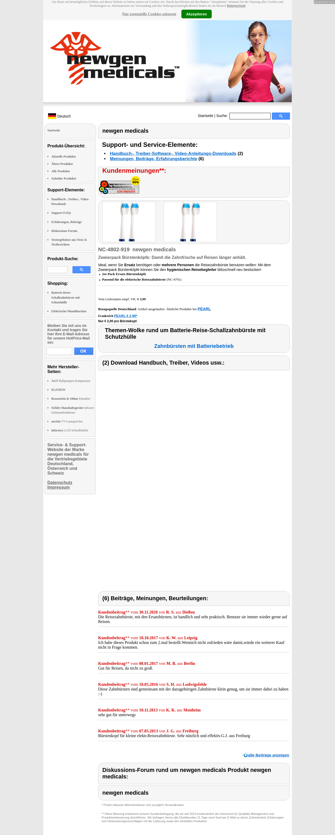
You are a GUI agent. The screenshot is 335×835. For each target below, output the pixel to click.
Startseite (205, 116)
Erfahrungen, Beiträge (66, 222)
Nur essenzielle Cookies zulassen (149, 14)
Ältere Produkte (62, 164)
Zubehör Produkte (63, 178)
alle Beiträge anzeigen (268, 755)
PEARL (204, 309)
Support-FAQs (61, 213)
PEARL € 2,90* (125, 316)
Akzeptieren (196, 14)
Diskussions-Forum (64, 231)
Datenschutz (236, 6)
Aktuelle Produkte (63, 156)
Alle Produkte (60, 171)
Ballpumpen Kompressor (70, 381)
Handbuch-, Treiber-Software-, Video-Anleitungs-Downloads (173, 153)
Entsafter (70, 398)
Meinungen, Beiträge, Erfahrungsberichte (153, 158)
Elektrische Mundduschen (68, 311)
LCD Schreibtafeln (69, 430)
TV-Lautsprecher (67, 421)
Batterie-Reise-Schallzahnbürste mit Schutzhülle (65, 297)
